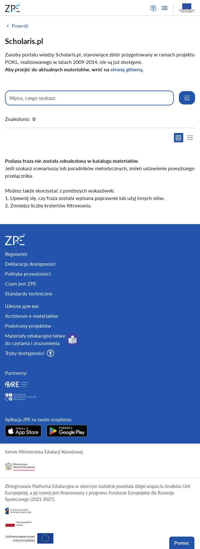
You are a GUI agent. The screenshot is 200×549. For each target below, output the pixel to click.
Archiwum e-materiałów (31, 316)
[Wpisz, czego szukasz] (89, 98)
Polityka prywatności (28, 274)
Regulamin (16, 254)
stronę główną (126, 69)
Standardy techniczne (28, 293)
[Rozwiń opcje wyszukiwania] (187, 97)
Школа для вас (22, 306)
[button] (153, 8)
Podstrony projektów (28, 326)
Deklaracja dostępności (30, 264)
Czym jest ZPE (20, 283)
